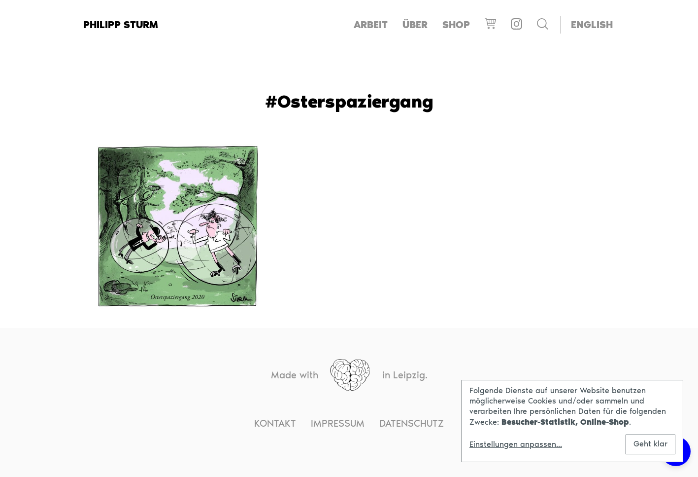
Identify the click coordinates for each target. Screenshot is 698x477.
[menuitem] (591, 25)
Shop (456, 25)
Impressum (338, 423)
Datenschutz (411, 423)
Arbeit (371, 25)
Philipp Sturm (120, 25)
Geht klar (650, 443)
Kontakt (275, 423)
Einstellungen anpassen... (515, 444)
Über (415, 25)
